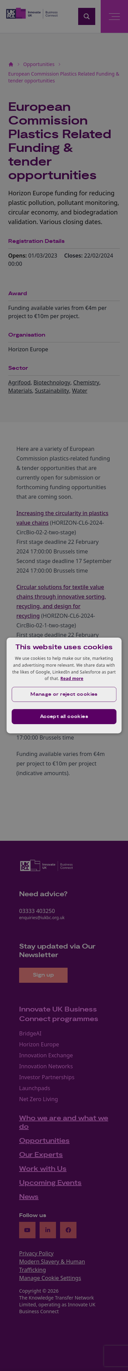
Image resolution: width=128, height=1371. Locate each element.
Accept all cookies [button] (64, 717)
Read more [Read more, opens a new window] (71, 678)
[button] (64, 694)
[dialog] (64, 685)
